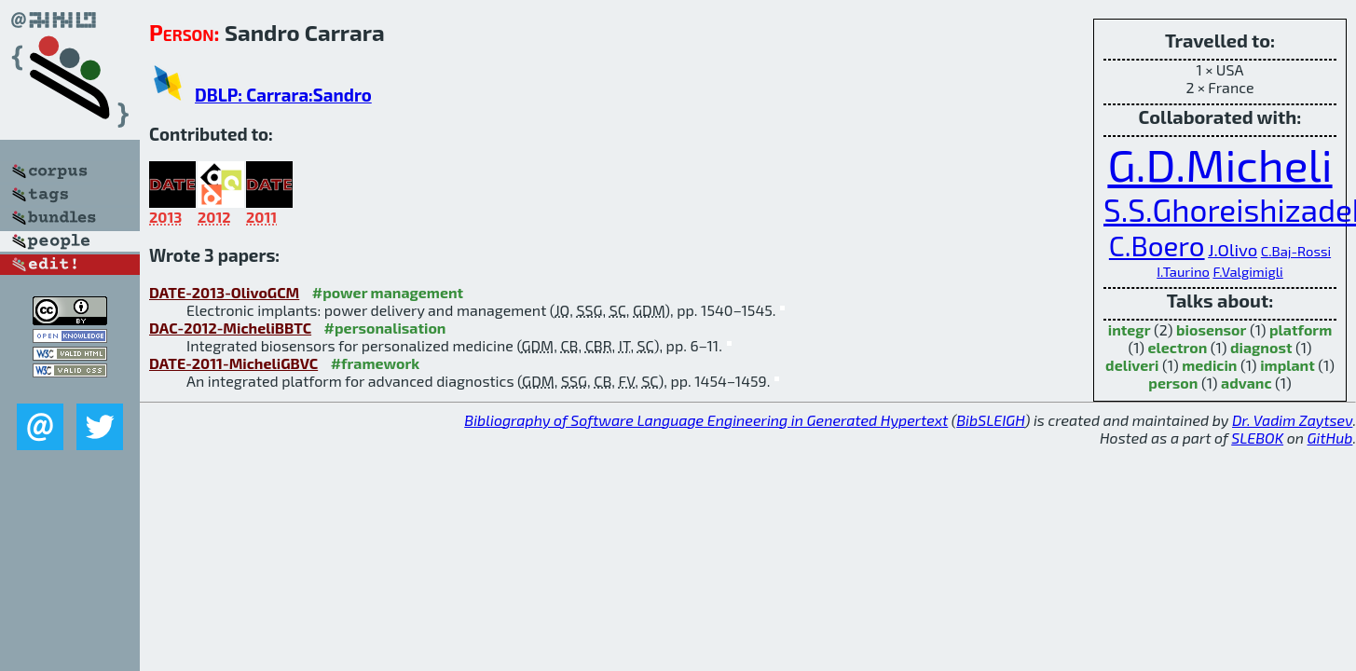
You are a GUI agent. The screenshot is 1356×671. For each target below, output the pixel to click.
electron (1178, 347)
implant (1287, 365)
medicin (1209, 365)
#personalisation (385, 327)
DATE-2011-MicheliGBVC (233, 363)
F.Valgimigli (1247, 271)
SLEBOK (1257, 437)
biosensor (1211, 329)
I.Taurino (1183, 271)
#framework (375, 363)
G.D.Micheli (1219, 164)
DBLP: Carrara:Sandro (283, 94)
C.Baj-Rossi (1296, 250)
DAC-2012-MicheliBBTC (230, 327)
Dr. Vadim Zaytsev (1292, 420)
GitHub (1330, 437)
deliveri (1131, 365)
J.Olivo (1232, 250)
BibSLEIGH (990, 420)
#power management (387, 292)
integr (1129, 329)
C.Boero (1157, 245)
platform (1300, 329)
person (1173, 382)
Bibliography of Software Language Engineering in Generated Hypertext (706, 420)
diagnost (1261, 347)
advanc (1246, 382)
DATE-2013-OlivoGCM (224, 292)
